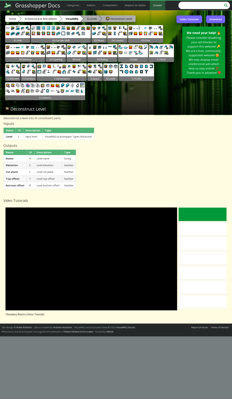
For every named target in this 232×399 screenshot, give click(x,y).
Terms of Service (220, 327)
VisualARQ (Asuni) (125, 327)
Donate (157, 5)
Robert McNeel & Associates (79, 331)
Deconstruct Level (119, 18)
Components (110, 5)
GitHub (109, 331)
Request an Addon (135, 5)
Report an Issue (199, 327)
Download (216, 19)
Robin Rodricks (24, 327)
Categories (73, 5)
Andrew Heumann (62, 327)
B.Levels (92, 18)
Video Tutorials (189, 19)
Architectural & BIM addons (41, 18)
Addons (91, 5)
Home (12, 18)
